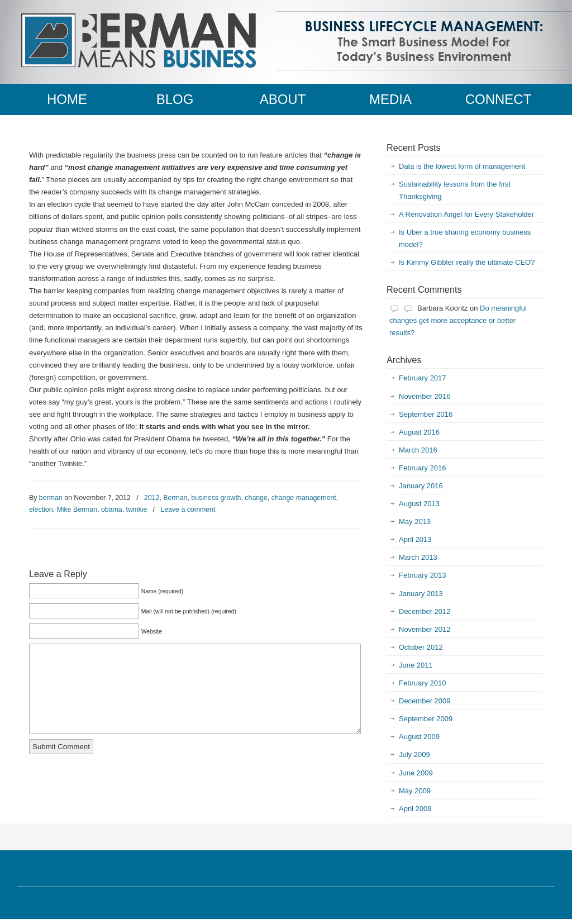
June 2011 (416, 665)
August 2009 (419, 736)
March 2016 (418, 450)
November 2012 (425, 629)
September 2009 (425, 719)
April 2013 (415, 539)
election (41, 509)
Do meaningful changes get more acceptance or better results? (458, 320)
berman (51, 498)
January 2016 (421, 486)
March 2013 (418, 557)
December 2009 (425, 701)
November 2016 (425, 396)
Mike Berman (76, 509)
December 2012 (425, 611)
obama (111, 509)
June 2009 (416, 773)
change (256, 498)
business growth (216, 498)
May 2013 (415, 521)
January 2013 (421, 593)
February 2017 (422, 378)
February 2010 (422, 683)
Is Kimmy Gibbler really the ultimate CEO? (467, 262)
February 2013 (422, 575)
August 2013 (419, 503)
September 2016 (425, 414)
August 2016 (419, 432)
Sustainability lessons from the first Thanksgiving (455, 190)
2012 (151, 498)
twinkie (136, 509)
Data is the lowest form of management (462, 166)
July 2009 (414, 754)
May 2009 (415, 791)
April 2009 (415, 808)
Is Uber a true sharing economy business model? (465, 238)
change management (303, 498)
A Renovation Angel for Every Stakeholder (466, 214)
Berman (175, 498)
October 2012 (421, 647)
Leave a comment (187, 509)
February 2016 (422, 468)
